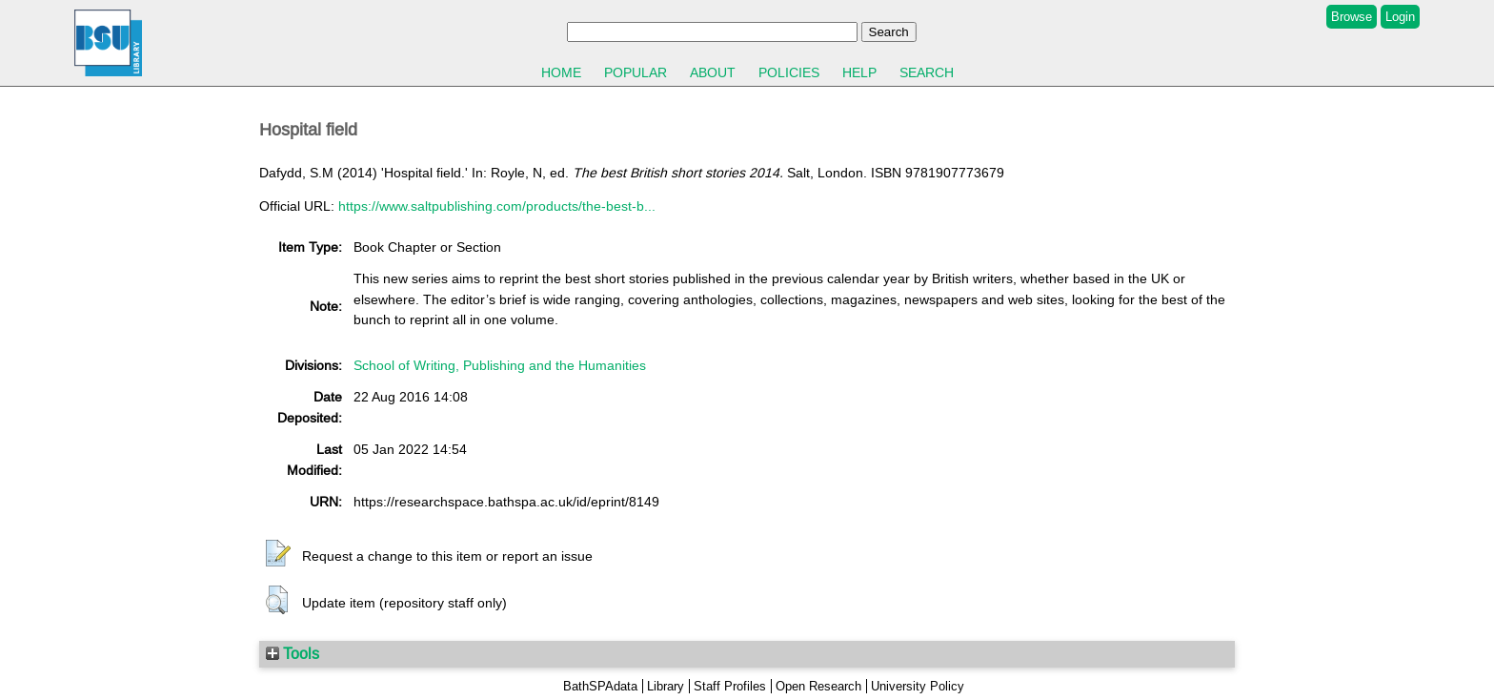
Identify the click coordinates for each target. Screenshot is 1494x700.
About (713, 72)
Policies (788, 72)
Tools (292, 653)
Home (561, 72)
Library (665, 686)
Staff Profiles (730, 686)
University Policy (917, 686)
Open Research (818, 686)
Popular (635, 72)
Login (1400, 17)
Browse (1351, 17)
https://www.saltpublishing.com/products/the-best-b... (497, 206)
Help (859, 72)
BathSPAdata (600, 686)
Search (926, 72)
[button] (278, 554)
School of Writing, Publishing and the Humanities (499, 365)
